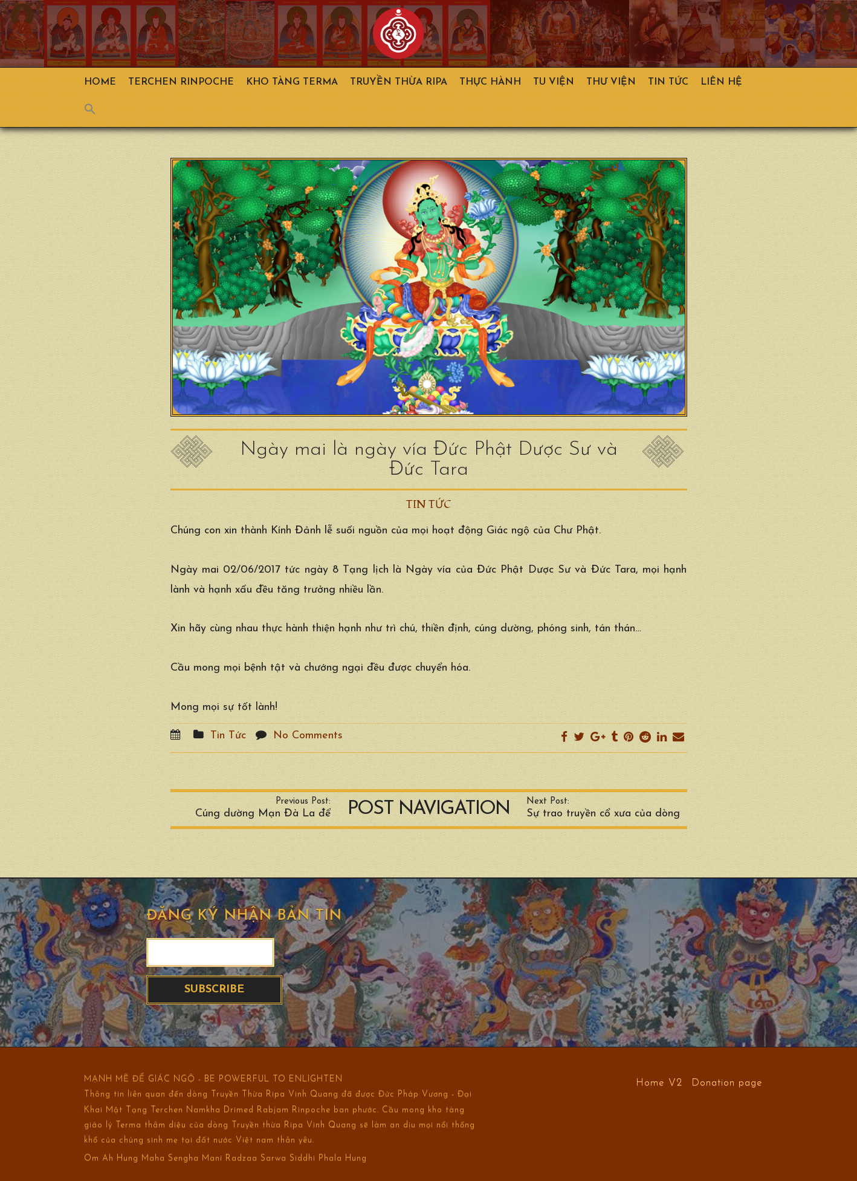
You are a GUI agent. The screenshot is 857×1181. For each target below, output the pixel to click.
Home (100, 82)
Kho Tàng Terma (292, 82)
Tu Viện (553, 82)
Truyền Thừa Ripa (398, 82)
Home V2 (659, 1082)
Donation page (727, 1082)
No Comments (308, 735)
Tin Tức (668, 82)
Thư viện (611, 82)
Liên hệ (721, 82)
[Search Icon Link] (96, 112)
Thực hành (490, 82)
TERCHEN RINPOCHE (181, 82)
